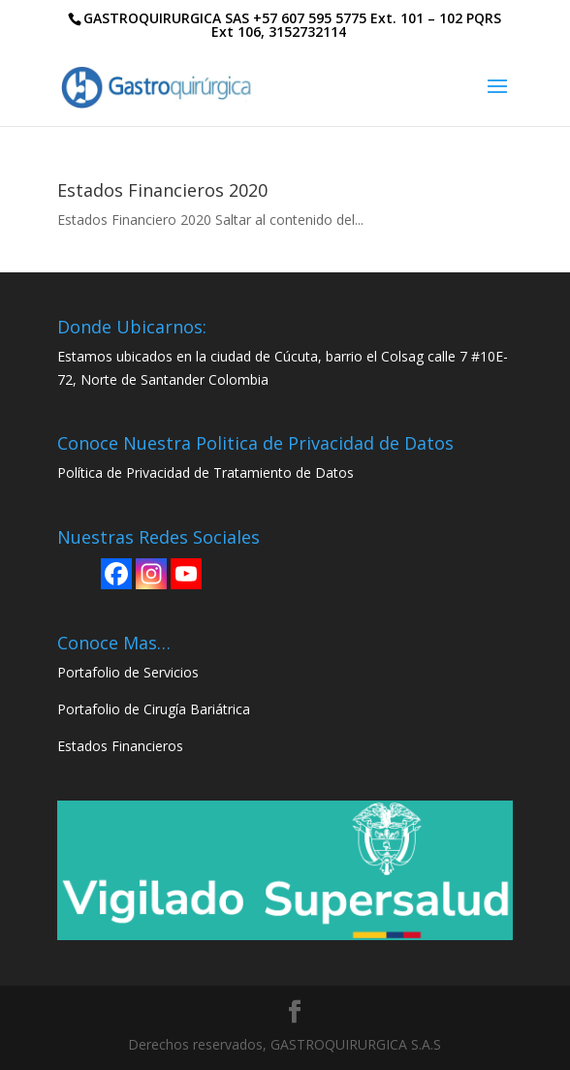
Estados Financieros (120, 746)
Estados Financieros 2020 (162, 190)
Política (80, 472)
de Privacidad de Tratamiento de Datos (228, 472)
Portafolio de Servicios (128, 672)
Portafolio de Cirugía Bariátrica (153, 709)
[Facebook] (116, 573)
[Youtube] (186, 573)
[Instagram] (151, 573)
